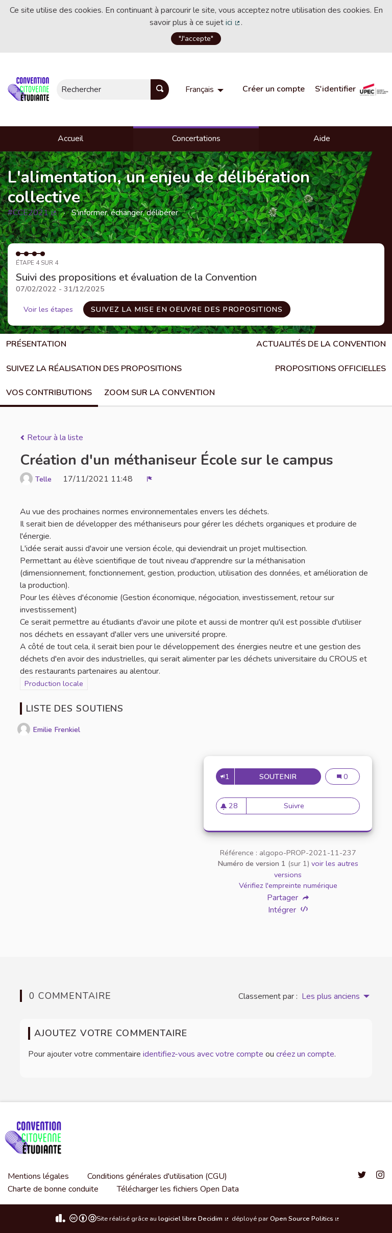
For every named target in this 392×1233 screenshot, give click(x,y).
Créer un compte (273, 89)
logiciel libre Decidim (194, 1218)
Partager (288, 898)
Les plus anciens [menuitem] (331, 996)
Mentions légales (38, 1176)
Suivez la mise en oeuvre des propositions (187, 309)
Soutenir (290, 776)
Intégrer (288, 909)
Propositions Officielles (330, 368)
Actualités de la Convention (321, 344)
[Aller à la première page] (30, 89)
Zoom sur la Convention (159, 392)
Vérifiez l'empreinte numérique (288, 885)
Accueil (70, 138)
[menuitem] (205, 89)
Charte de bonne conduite (53, 1189)
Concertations (196, 138)
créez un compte (305, 1054)
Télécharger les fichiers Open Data (178, 1189)
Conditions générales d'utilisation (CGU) (157, 1176)
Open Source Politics (305, 1218)
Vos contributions (49, 392)
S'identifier (335, 89)
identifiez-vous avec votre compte (203, 1054)
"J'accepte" (196, 38)
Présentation (36, 344)
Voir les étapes (48, 309)
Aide (321, 138)
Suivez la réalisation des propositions (94, 368)
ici (233, 22)
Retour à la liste (51, 437)
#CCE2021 (32, 212)
